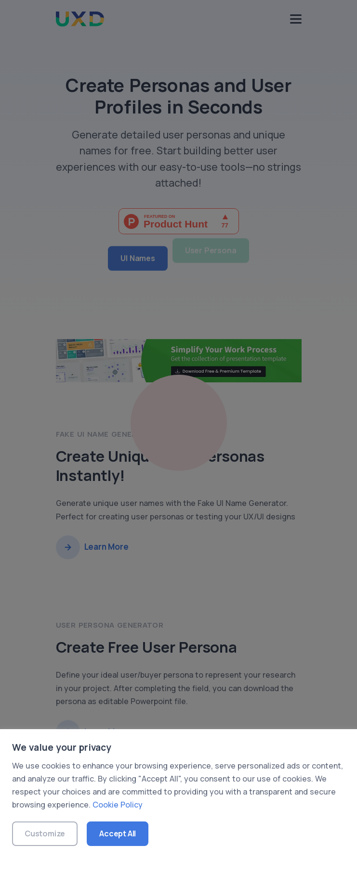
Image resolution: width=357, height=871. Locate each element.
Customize (45, 833)
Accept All (117, 833)
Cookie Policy (118, 804)
